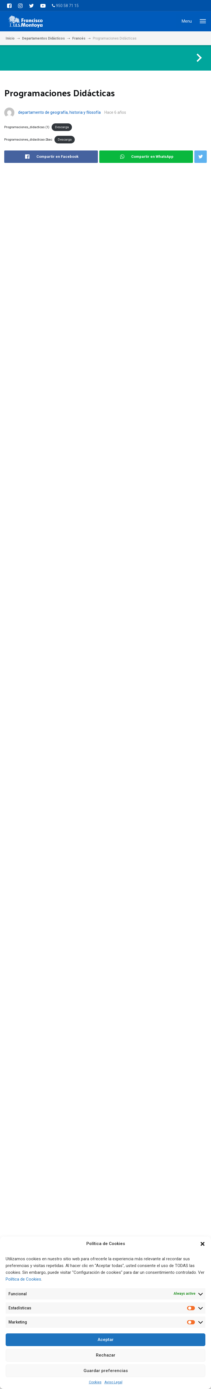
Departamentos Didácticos (43, 38)
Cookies (95, 1382)
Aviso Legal (113, 1382)
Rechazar (105, 1355)
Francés (78, 38)
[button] (202, 1244)
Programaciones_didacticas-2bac (28, 139)
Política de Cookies (23, 1279)
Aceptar (106, 1339)
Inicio (10, 38)
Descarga (62, 127)
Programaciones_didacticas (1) (26, 127)
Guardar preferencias (105, 1370)
